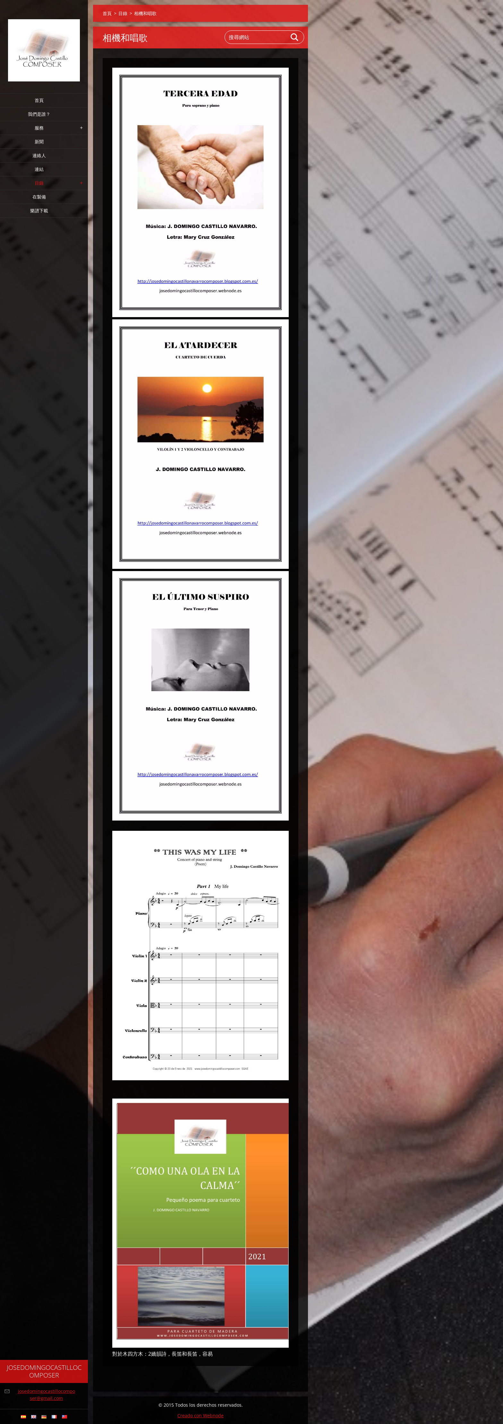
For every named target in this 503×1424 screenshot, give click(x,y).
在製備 (39, 197)
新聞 (39, 142)
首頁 (39, 100)
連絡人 (39, 155)
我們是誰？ (39, 114)
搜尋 (295, 37)
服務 (39, 128)
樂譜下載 (39, 210)
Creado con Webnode (200, 1415)
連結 (39, 169)
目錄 (39, 183)
